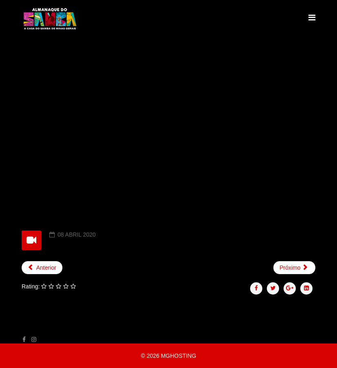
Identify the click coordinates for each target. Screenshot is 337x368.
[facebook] (24, 339)
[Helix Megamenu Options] (311, 17)
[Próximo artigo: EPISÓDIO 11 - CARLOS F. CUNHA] (294, 267)
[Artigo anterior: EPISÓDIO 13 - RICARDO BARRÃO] (42, 267)
